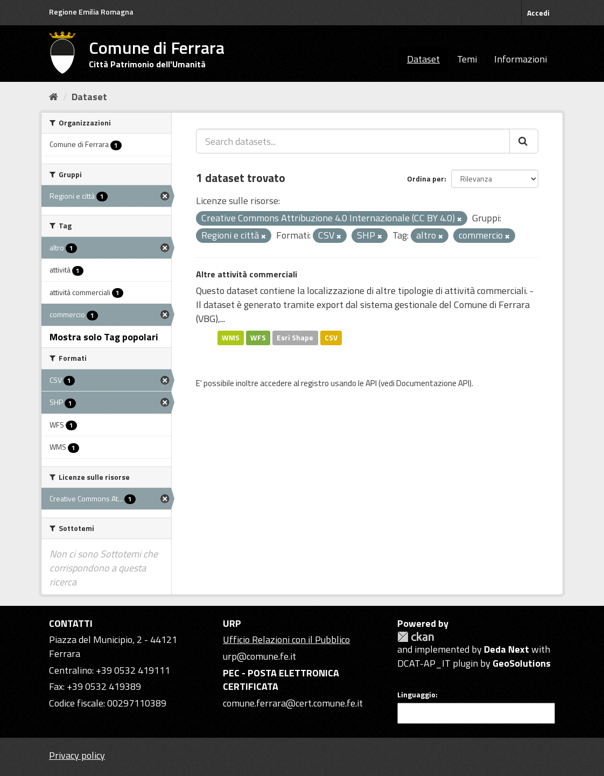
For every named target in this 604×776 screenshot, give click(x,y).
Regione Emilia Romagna (91, 11)
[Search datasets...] (353, 141)
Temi (467, 59)
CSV (331, 337)
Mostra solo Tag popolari (104, 337)
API (371, 383)
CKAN (415, 636)
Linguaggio (416, 694)
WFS (258, 337)
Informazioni (520, 59)
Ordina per (425, 178)
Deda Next (506, 649)
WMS (231, 337)
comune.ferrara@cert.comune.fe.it (293, 703)
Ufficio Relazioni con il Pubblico (286, 639)
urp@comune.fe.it (259, 656)
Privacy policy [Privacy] (77, 755)
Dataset (423, 59)
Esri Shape (295, 337)
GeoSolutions (522, 663)
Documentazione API (432, 383)
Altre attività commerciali (246, 274)
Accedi (538, 12)
